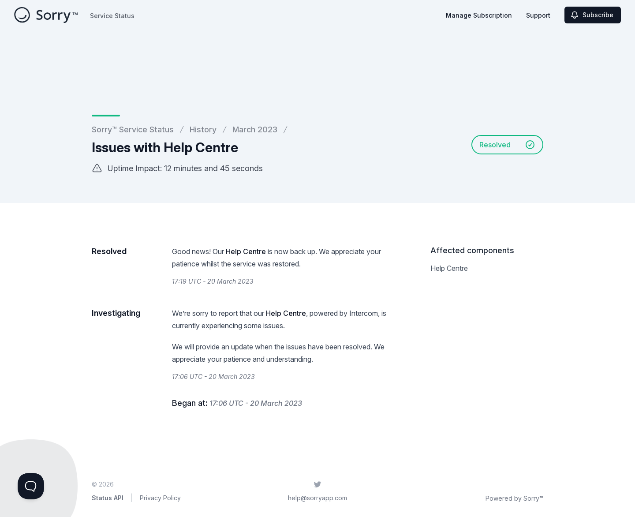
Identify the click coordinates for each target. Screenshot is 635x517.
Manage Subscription (479, 15)
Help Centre (246, 251)
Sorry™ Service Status (133, 129)
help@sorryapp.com (317, 498)
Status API (107, 498)
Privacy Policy (160, 498)
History (203, 129)
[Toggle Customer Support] (31, 486)
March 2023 (254, 129)
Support (538, 15)
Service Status (112, 15)
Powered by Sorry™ (514, 498)
